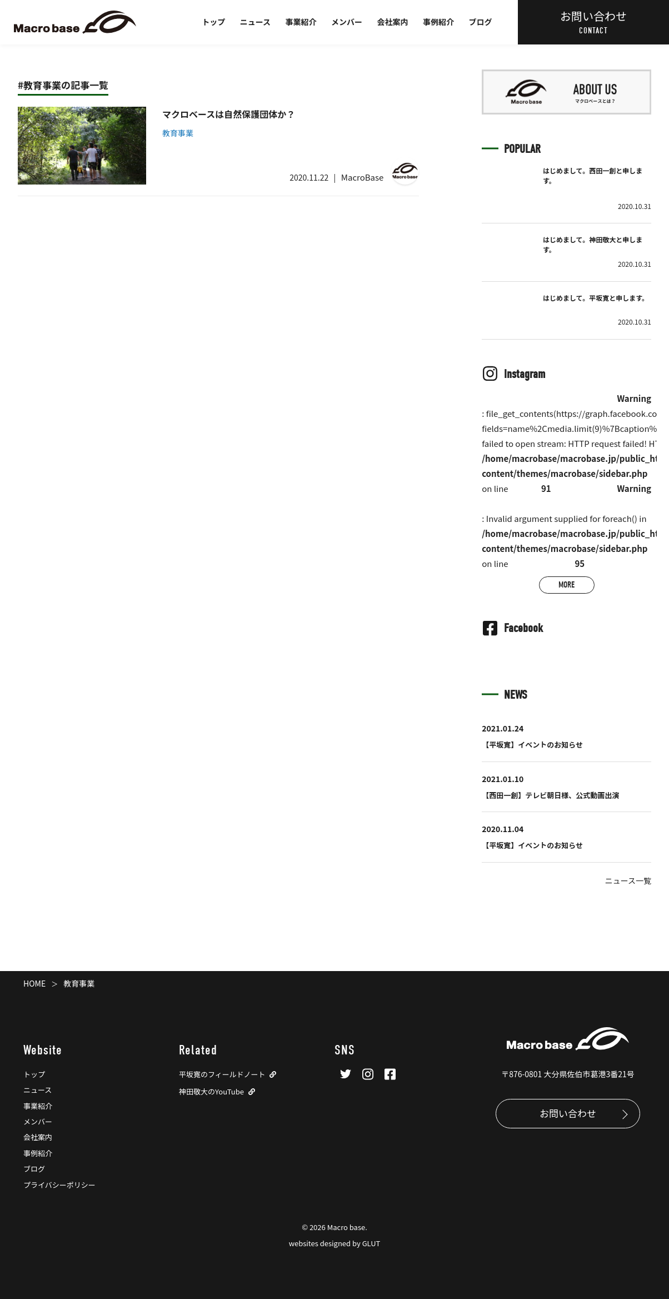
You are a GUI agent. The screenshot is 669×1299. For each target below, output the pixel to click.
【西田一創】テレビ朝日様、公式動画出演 (550, 795)
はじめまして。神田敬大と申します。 (592, 244)
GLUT (371, 1243)
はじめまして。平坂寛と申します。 (595, 297)
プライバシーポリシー (59, 1184)
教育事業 (177, 132)
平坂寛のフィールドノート (222, 1074)
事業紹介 (301, 21)
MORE (566, 585)
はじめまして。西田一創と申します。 (592, 175)
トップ (213, 21)
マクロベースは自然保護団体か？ (228, 114)
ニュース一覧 (628, 880)
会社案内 (392, 21)
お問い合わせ (568, 1113)
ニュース (255, 21)
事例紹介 (438, 21)
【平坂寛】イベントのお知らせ (532, 744)
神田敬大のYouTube (211, 1091)
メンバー (346, 21)
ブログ (480, 21)
